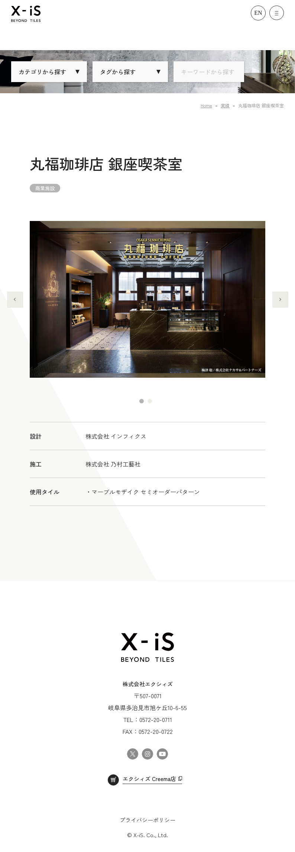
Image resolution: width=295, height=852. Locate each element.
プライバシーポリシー (147, 820)
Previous (15, 299)
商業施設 (45, 188)
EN (258, 13)
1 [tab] (141, 401)
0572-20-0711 (155, 719)
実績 (225, 105)
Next (280, 299)
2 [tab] (150, 401)
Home (206, 105)
